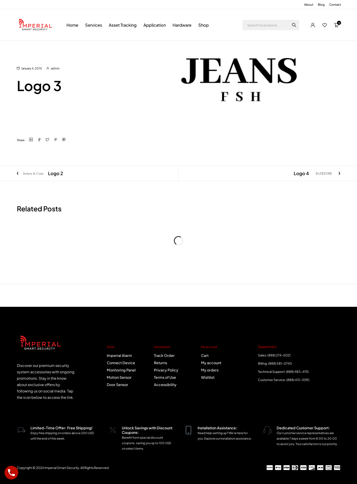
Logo (36, 47)
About (308, 4)
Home (21, 47)
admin (55, 68)
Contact (335, 4)
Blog (321, 4)
